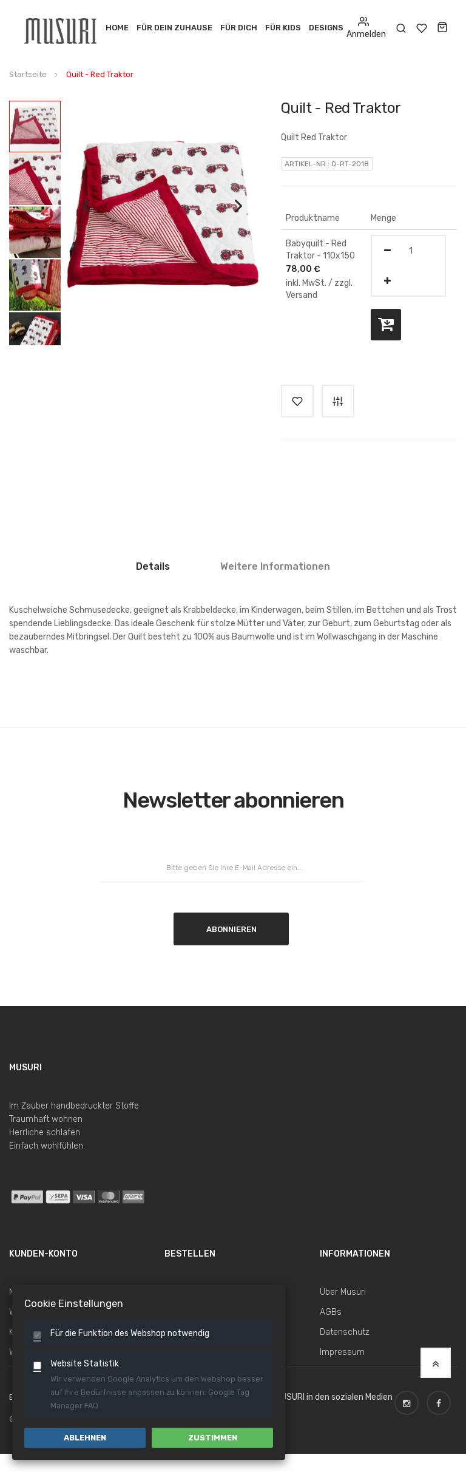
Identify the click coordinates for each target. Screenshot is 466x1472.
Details (153, 566)
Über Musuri (343, 1292)
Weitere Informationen (275, 566)
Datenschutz (345, 1332)
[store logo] (62, 28)
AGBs (331, 1312)
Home (117, 27)
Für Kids (283, 27)
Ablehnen (85, 1437)
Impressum (342, 1352)
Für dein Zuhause (174, 27)
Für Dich (238, 27)
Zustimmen (212, 1437)
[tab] (153, 571)
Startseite (28, 74)
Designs (326, 27)
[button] (86, 218)
